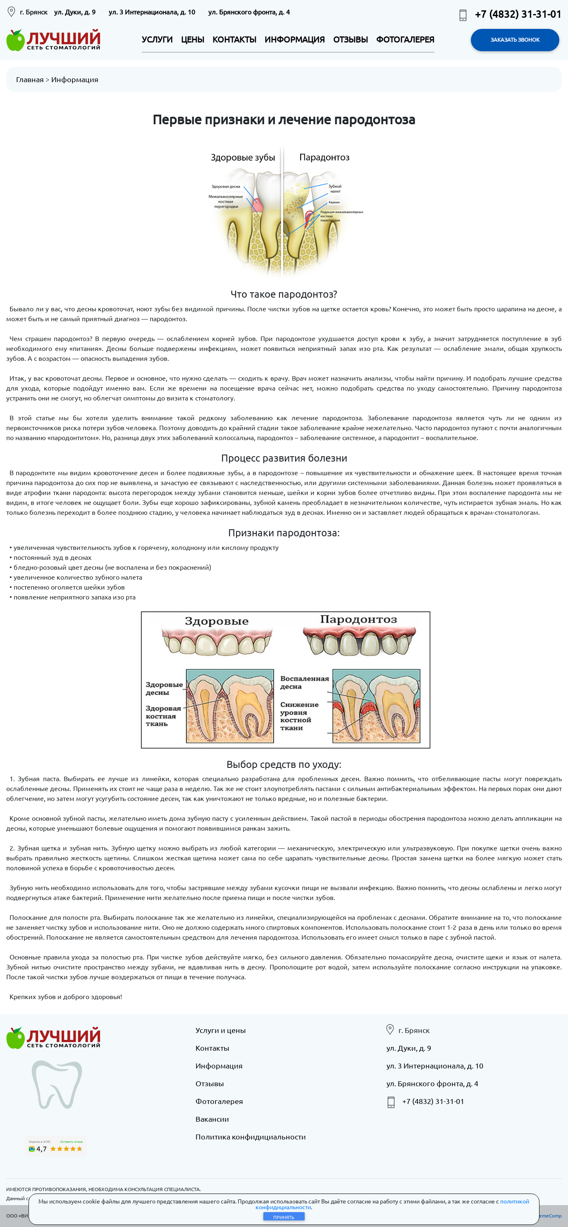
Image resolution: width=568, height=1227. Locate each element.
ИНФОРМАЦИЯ (295, 39)
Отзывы (210, 1082)
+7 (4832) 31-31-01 (509, 14)
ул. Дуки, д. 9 (74, 11)
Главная (30, 79)
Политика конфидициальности (251, 1136)
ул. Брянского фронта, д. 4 (249, 11)
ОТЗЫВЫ (350, 39)
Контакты (212, 1047)
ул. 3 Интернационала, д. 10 (152, 11)
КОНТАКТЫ (234, 39)
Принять (283, 1217)
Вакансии (212, 1118)
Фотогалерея (219, 1100)
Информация (74, 79)
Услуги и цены (221, 1029)
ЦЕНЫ (192, 39)
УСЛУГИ (157, 39)
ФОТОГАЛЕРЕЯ (405, 39)
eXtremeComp (545, 1215)
